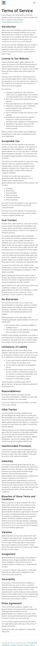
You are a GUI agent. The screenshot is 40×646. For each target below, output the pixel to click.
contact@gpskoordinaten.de (12, 22)
